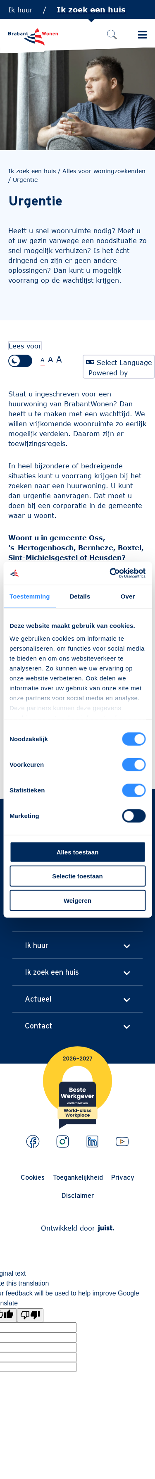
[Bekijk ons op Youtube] (122, 1141)
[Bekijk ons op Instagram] (62, 1141)
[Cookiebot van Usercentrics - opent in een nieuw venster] (110, 573)
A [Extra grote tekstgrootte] (59, 359)
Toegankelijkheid (78, 1177)
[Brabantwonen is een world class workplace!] (77, 1067)
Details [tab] (79, 595)
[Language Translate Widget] (118, 361)
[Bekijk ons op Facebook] (33, 1141)
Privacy (122, 1177)
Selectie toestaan (77, 876)
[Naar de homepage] (33, 36)
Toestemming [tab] (30, 595)
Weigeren (77, 900)
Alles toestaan (78, 851)
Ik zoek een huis (91, 9)
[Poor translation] (30, 1315)
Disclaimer (78, 1195)
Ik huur (20, 10)
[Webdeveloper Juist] (106, 1228)
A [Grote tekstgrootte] (50, 359)
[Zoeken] (112, 34)
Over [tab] (128, 595)
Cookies (33, 1177)
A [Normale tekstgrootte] (43, 359)
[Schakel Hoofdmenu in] (142, 35)
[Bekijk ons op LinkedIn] (92, 1141)
